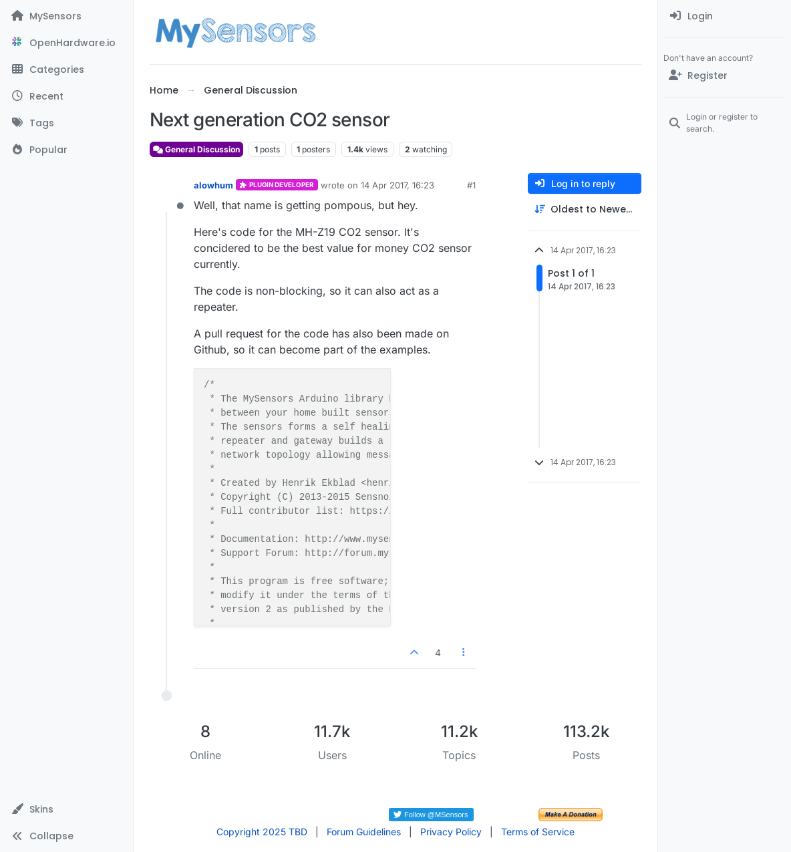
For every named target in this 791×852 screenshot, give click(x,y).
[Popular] (66, 149)
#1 (471, 185)
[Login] (724, 16)
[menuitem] (724, 16)
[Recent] (66, 96)
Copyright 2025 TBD (261, 831)
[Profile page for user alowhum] (167, 194)
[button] (66, 809)
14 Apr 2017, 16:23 (397, 185)
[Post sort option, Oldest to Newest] (584, 209)
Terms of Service (538, 831)
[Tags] (66, 123)
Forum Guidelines (364, 831)
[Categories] (66, 69)
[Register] (724, 75)
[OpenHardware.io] (66, 42)
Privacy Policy (451, 831)
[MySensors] (66, 16)
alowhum (213, 185)
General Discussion (196, 149)
